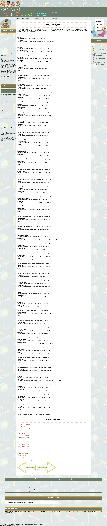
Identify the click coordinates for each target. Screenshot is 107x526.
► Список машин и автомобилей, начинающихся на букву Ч (18, 487)
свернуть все (102, 44)
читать (12, 33)
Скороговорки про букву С (24, 428)
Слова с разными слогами (99, 49)
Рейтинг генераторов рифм (99, 58)
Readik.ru (41, 524)
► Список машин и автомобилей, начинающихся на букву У (18, 491)
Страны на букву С (22, 455)
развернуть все (96, 44)
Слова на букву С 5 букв (23, 446)
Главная (94, 46)
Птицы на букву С (22, 451)
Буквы (95, 50)
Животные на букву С (23, 453)
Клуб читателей (97, 52)
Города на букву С (22, 457)
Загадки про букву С (22, 426)
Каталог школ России (98, 59)
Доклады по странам (98, 55)
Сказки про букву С (22, 439)
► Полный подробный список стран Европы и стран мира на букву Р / (21, 482)
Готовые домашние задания (99, 64)
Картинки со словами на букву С (25, 435)
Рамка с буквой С (22, 433)
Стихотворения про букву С (24, 437)
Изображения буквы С (23, 430)
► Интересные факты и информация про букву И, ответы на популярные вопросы (23, 489)
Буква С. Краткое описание (24, 424)
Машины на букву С (22, 448)
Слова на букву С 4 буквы (24, 444)
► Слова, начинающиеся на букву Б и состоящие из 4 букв (18, 484)
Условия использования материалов (9, 525)
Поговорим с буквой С (23, 442)
